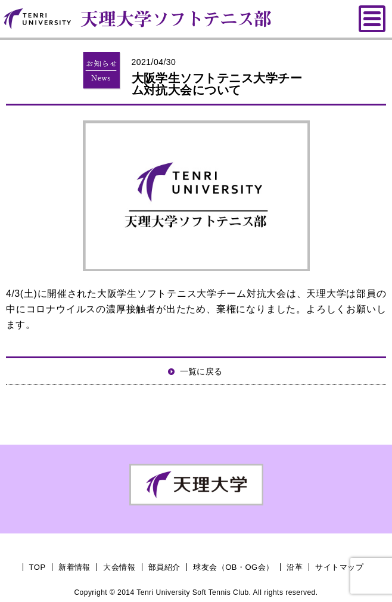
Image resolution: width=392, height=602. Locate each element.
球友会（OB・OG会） (233, 567)
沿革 (295, 567)
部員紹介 (164, 567)
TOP (37, 567)
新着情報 (74, 567)
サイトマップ (339, 567)
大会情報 (119, 567)
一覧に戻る (201, 371)
